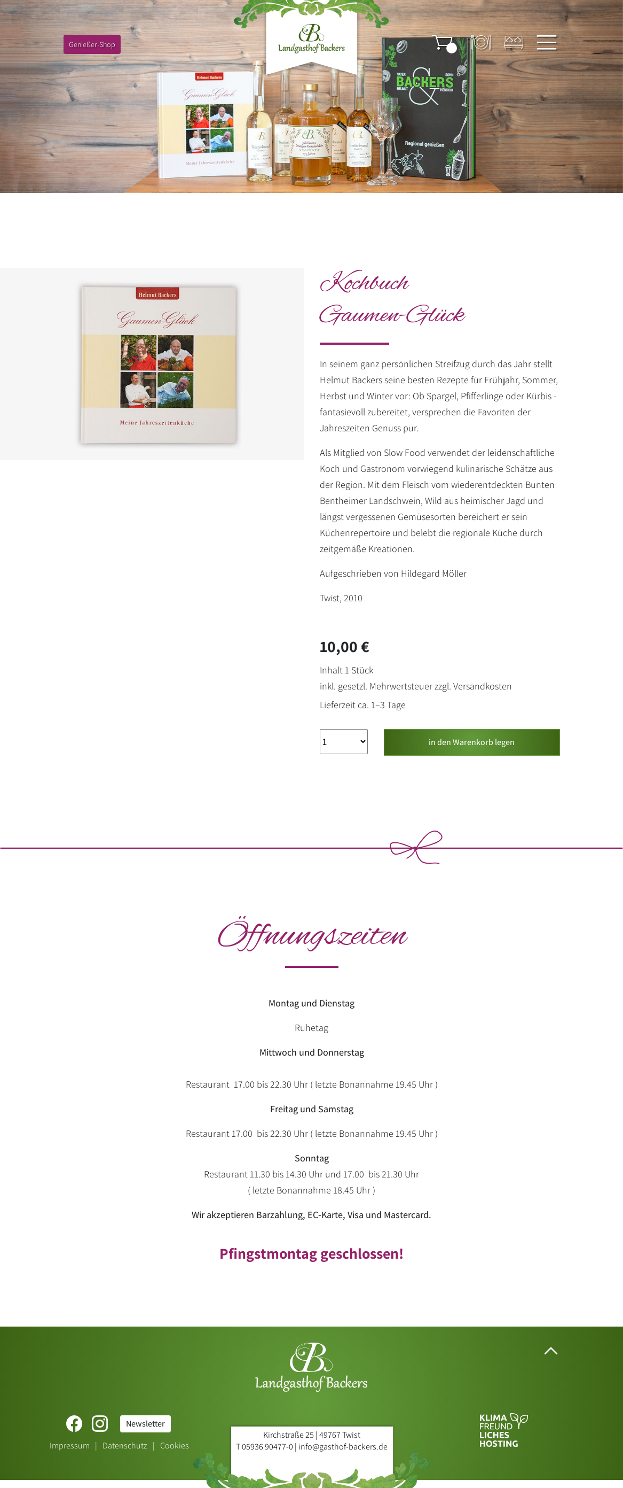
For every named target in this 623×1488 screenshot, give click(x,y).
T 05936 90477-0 (264, 1446)
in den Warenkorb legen (472, 742)
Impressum (70, 1445)
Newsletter (145, 1423)
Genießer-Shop (92, 44)
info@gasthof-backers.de (343, 1446)
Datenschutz (124, 1445)
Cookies (174, 1445)
